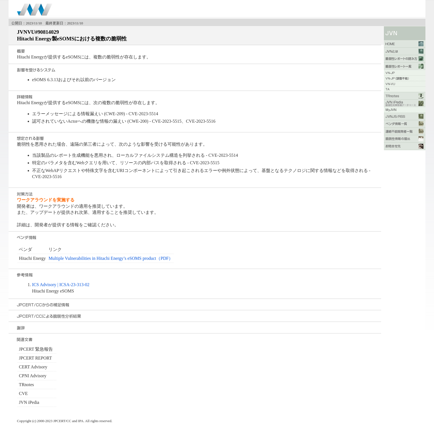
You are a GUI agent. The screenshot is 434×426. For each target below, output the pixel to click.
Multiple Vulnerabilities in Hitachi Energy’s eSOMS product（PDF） (110, 258)
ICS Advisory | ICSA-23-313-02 (60, 284)
